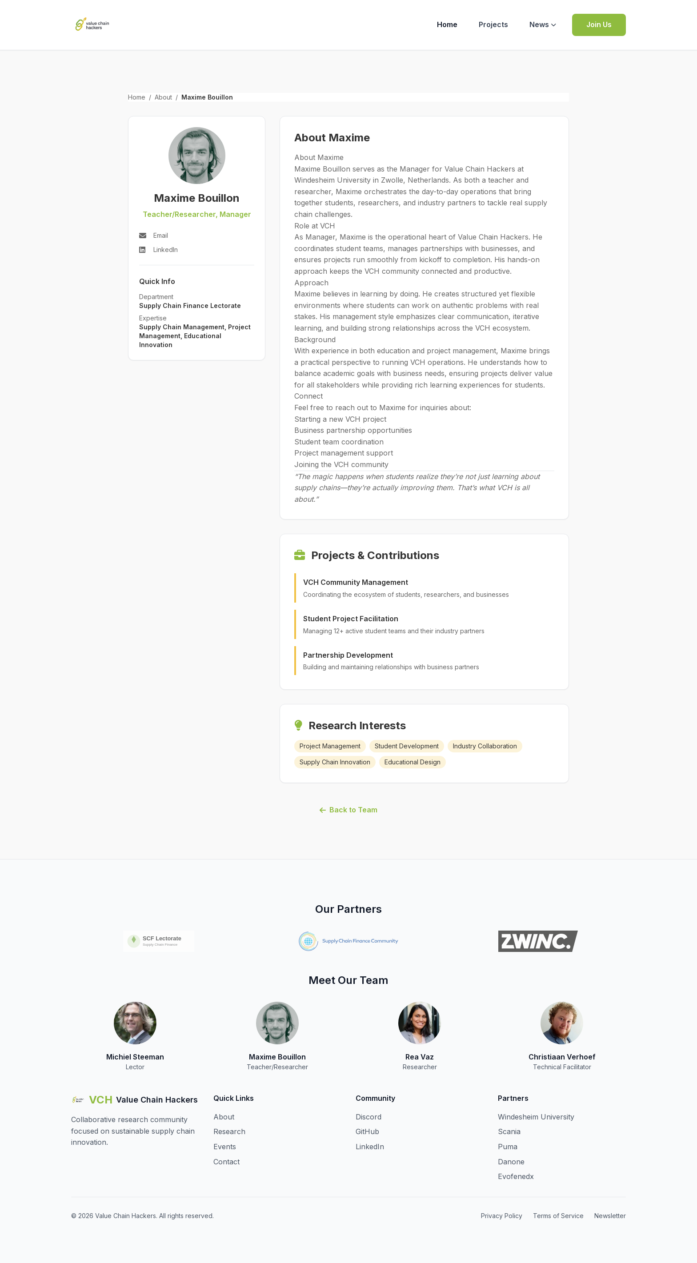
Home (447, 24)
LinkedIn (370, 1146)
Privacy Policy (501, 1215)
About (163, 97)
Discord (368, 1116)
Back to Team (348, 809)
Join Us (599, 24)
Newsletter (610, 1215)
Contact (226, 1161)
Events (224, 1146)
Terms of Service (558, 1215)
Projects (493, 24)
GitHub (367, 1131)
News (542, 24)
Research (229, 1131)
